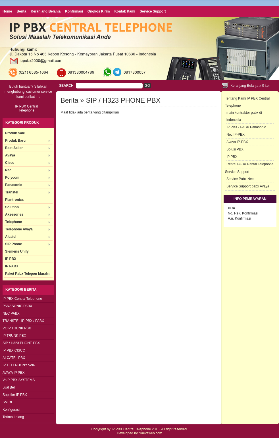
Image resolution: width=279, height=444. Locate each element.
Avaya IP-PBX (237, 142)
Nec (8, 170)
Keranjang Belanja (46, 11)
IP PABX (11, 266)
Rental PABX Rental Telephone (250, 164)
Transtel (11, 192)
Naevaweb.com (150, 433)
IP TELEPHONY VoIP (19, 365)
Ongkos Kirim (99, 11)
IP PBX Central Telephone (22, 299)
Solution (12, 207)
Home (7, 11)
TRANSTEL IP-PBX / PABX (23, 321)
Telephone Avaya (19, 229)
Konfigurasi (11, 410)
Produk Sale (15, 133)
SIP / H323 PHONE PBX (21, 343)
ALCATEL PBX (14, 358)
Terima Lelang (13, 417)
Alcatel (10, 237)
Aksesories (14, 214)
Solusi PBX (234, 149)
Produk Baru (15, 141)
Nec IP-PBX (235, 135)
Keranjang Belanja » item (250, 86)
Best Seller (14, 148)
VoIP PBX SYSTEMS (19, 380)
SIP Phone (13, 244)
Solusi (7, 402)
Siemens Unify (17, 251)
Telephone (13, 222)
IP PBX (10, 259)
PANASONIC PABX (17, 306)
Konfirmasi (74, 11)
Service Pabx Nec (239, 179)
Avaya (10, 155)
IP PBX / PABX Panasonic (246, 127)
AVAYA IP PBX (14, 373)
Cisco (9, 163)
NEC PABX (11, 313)
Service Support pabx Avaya (247, 186)
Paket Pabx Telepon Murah (26, 274)
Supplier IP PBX (15, 395)
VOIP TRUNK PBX (17, 328)
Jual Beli (9, 387)
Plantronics (14, 200)
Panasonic (13, 185)
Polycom (12, 177)
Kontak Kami (124, 11)
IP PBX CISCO (14, 350)
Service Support (153, 11)
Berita (21, 11)
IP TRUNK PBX (14, 336)
